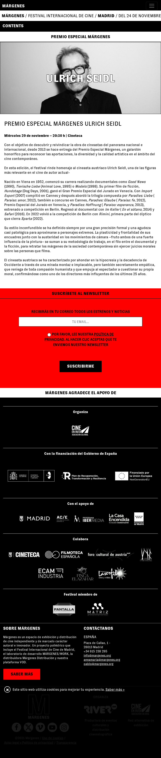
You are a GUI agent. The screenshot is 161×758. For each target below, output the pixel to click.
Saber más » (115, 690)
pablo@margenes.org (98, 664)
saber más (22, 674)
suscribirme (80, 366)
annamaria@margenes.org (102, 659)
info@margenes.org (97, 655)
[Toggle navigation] (152, 6)
